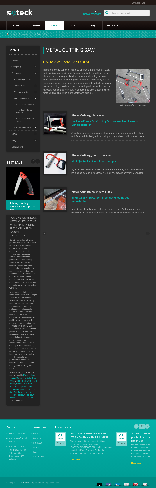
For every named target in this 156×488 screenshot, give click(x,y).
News (73, 25)
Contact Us (112, 25)
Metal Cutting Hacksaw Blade (25, 119)
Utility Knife (26, 378)
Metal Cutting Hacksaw (25, 104)
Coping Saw (25, 389)
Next (33, 161)
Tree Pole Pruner (23, 381)
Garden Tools (19, 86)
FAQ (92, 25)
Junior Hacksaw (25, 392)
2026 (60, 444)
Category (23, 34)
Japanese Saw (25, 386)
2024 (121, 444)
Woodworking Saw (21, 92)
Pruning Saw (28, 375)
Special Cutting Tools (22, 127)
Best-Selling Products (23, 79)
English (144, 3)
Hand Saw (13, 386)
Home (16, 25)
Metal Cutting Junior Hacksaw (24, 111)
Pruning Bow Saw (24, 383)
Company (35, 25)
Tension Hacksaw (17, 395)
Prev (37, 161)
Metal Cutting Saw (21, 98)
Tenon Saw (14, 389)
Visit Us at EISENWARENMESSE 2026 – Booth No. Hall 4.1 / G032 (89, 435)
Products (54, 25)
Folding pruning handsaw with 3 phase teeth (22, 206)
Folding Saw (14, 378)
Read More (75, 459)
